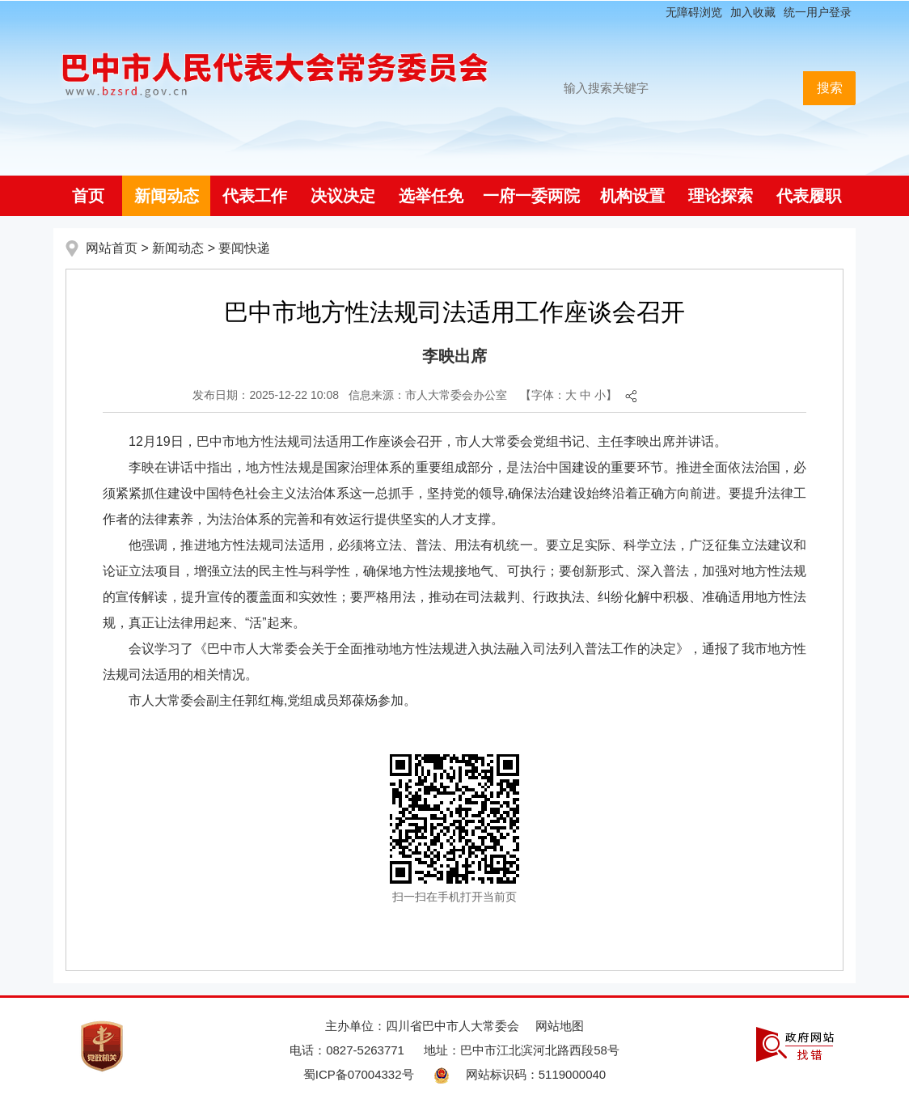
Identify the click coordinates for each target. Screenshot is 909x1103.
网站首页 (111, 248)
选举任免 (431, 196)
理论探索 (720, 196)
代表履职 (808, 196)
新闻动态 (166, 196)
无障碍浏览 (694, 12)
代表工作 (254, 196)
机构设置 (632, 196)
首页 (88, 196)
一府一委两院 (531, 196)
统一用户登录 (818, 12)
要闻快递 (244, 248)
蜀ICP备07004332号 (358, 1074)
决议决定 (343, 196)
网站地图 (559, 1026)
